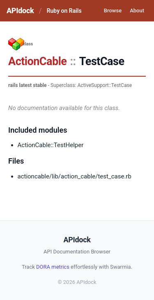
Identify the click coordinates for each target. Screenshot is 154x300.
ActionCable (37, 61)
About (137, 10)
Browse (113, 10)
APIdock (20, 10)
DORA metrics (52, 267)
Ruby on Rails (64, 10)
